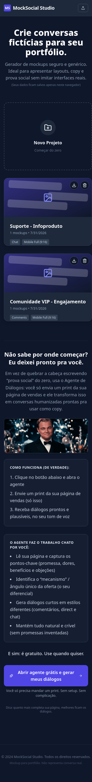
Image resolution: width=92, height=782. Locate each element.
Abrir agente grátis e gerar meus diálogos (46, 675)
